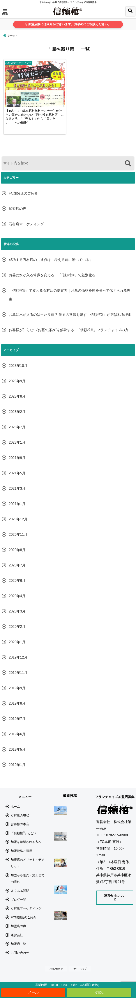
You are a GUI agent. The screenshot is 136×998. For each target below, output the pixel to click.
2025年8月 (17, 401)
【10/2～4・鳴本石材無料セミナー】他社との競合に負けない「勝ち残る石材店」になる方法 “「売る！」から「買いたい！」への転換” (35, 124)
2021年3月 (17, 493)
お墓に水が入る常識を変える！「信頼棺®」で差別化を (52, 280)
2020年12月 (18, 524)
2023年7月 (17, 432)
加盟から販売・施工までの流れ (27, 883)
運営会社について (114, 902)
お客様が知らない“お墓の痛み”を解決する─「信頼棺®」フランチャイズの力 (68, 335)
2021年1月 (17, 509)
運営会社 (17, 940)
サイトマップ (80, 974)
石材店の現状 (20, 820)
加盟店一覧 (18, 949)
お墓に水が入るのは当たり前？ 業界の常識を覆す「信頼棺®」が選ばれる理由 (70, 319)
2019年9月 (17, 693)
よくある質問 (20, 896)
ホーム (15, 811)
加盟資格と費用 (21, 856)
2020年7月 (17, 570)
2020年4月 (17, 601)
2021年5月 (17, 478)
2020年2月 (17, 632)
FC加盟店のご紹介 (23, 198)
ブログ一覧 (18, 904)
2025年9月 (17, 386)
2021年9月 (17, 463)
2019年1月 (17, 770)
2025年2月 (17, 417)
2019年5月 (17, 754)
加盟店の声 (17, 214)
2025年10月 (18, 371)
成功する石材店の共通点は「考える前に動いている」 (51, 265)
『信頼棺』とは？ (24, 838)
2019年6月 (17, 739)
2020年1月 (17, 647)
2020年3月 (17, 616)
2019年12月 (18, 662)
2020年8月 (17, 555)
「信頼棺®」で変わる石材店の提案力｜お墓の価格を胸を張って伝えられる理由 (70, 300)
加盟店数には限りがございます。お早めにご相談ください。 (68, 24)
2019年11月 (18, 678)
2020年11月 (18, 539)
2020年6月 (17, 585)
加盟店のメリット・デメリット (27, 868)
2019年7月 (17, 724)
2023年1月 (17, 447)
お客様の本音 (20, 829)
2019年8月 (17, 708)
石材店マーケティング (26, 229)
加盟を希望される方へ (26, 847)
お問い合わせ (20, 958)
